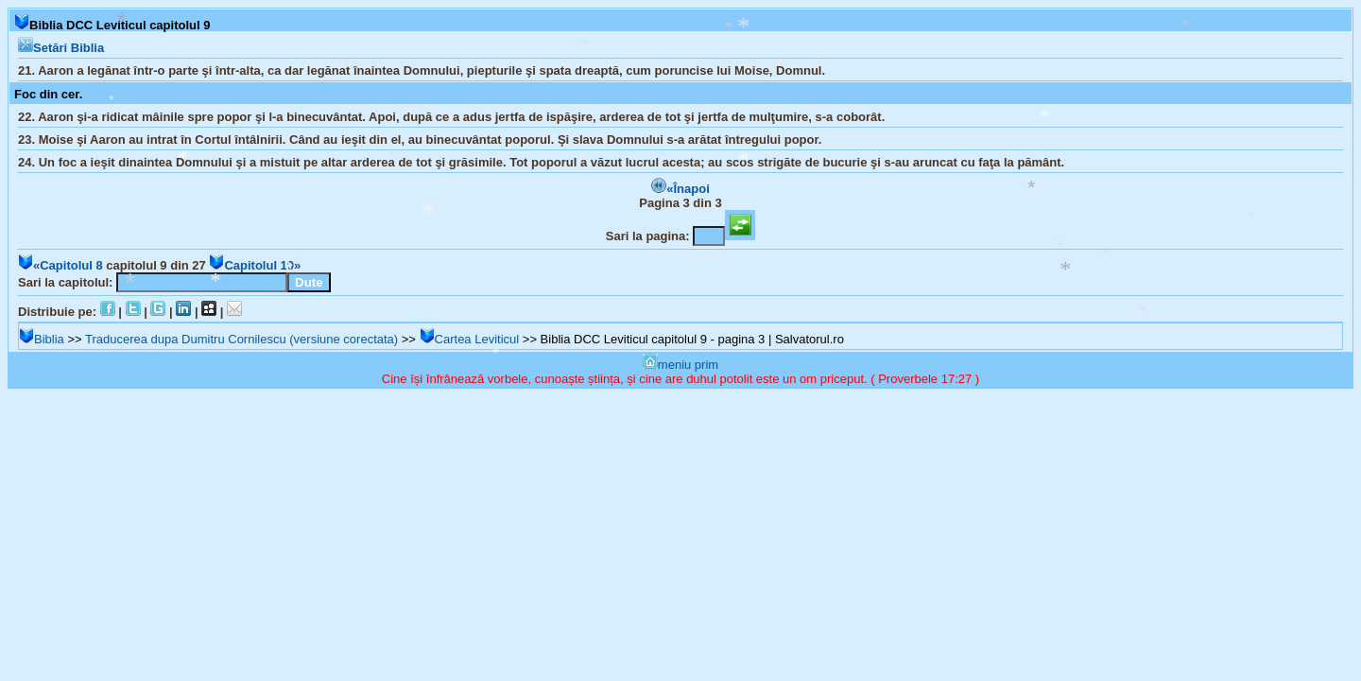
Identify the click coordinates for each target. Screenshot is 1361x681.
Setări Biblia (61, 48)
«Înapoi (680, 189)
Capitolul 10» (255, 265)
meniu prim (680, 365)
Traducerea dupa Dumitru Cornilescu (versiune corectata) (241, 339)
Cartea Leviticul (470, 339)
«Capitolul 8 (60, 265)
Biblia (41, 339)
